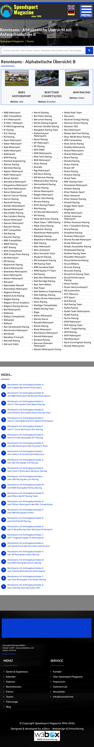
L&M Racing (18, 479)
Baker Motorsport (13, 143)
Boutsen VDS (71, 126)
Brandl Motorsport (73, 154)
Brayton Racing (72, 174)
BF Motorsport (41, 143)
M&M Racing (18, 488)
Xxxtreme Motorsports (34, 571)
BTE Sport (69, 297)
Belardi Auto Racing (14, 295)
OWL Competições (44, 504)
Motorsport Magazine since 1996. (21, 630)
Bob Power (39, 288)
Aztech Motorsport (32, 387)
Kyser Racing (40, 471)
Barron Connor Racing (15, 195)
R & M (14, 521)
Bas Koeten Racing (13, 213)
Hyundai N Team (40, 446)
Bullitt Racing (71, 314)
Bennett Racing (12, 340)
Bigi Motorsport (42, 170)
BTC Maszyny (71, 294)
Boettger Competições (45, 305)
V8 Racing (17, 554)
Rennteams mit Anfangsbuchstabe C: (25, 401)
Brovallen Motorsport (75, 257)
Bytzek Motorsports (74, 346)
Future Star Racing (33, 429)
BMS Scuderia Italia (44, 267)
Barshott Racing (12, 202)
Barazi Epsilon (11, 178)
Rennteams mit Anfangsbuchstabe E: (25, 418)
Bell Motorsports (12, 309)
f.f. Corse (16, 429)
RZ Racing (26, 521)
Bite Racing (40, 208)
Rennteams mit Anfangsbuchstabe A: (25, 384)
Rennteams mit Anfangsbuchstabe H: (25, 443)
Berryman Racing (43, 119)
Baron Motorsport (13, 192)
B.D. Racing (10, 133)
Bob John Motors (42, 284)
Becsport (8, 282)
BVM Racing (81, 92)
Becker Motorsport (13, 278)
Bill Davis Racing (42, 174)
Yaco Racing (18, 579)
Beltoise (8, 323)
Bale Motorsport (12, 147)
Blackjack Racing (42, 236)
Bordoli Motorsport (43, 336)
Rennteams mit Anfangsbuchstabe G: (25, 435)
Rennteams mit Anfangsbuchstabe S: (25, 526)
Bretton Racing (72, 188)
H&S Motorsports (20, 446)
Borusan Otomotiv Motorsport (43, 344)
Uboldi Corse (18, 546)
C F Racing (17, 404)
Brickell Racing (72, 202)
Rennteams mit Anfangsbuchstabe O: (25, 501)
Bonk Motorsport (42, 329)
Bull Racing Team (73, 304)
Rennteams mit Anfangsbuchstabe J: (25, 460)
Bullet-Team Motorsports (77, 311)
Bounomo (69, 116)
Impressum (59, 681)
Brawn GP (69, 168)
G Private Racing (20, 437)
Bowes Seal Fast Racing (76, 133)
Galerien (10, 681)
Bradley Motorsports (74, 147)
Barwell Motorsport (13, 209)
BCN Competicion (13, 251)
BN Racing (39, 274)
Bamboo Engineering (14, 161)
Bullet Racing (71, 308)
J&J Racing (17, 463)
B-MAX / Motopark (13, 123)
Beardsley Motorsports (15, 271)
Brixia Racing (71, 229)
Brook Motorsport (73, 243)
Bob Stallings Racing (44, 295)
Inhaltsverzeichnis (63, 696)
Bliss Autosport (42, 250)
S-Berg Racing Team (22, 529)
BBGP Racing (11, 244)
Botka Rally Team (73, 112)
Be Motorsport (11, 257)
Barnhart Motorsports (15, 188)
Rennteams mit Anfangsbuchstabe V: (25, 551)
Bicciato (38, 167)
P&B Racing (17, 512)
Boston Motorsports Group (47, 349)
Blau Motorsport (42, 246)
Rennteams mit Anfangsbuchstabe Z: (25, 585)
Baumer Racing (12, 237)
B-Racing (9, 130)
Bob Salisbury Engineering (47, 291)
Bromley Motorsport (74, 236)
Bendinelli (9, 333)
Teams (30, 41)
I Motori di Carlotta (21, 454)
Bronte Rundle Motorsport (77, 239)
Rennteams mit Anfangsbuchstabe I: (25, 451)
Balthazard (9, 154)
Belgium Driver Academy (16, 302)
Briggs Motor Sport (74, 206)
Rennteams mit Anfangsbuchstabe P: (25, 510)
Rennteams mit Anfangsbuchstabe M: (25, 484)
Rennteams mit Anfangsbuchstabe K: (25, 468)
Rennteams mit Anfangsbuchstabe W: (25, 560)
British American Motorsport (73, 217)
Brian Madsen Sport (74, 192)
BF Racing (39, 146)
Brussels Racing (72, 270)
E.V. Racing (17, 421)
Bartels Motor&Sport (14, 206)
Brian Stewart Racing (75, 199)
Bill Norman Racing (44, 177)
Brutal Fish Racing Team (77, 274)
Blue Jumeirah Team (44, 253)
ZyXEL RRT (35, 588)
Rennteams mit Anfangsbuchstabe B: (25, 393)
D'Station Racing (20, 412)
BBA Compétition (13, 240)
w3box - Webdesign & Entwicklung (62, 728)
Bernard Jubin (11, 344)
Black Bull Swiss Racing (46, 219)
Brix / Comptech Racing (76, 225)
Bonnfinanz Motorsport (46, 333)
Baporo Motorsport (13, 171)
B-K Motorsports (12, 119)
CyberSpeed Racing (35, 404)
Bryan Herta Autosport (76, 287)
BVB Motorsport (72, 321)
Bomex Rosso (41, 319)
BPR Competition (73, 140)
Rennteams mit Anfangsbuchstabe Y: (25, 576)
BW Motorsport (71, 339)
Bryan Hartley (71, 283)
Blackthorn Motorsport (45, 239)
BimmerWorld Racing (45, 184)
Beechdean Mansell (14, 285)
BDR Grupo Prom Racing (16, 254)
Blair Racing (40, 243)
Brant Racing (71, 157)
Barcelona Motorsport (15, 181)
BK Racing (39, 215)
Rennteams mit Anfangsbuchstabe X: (25, 568)
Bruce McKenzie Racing (76, 260)
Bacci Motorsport (12, 140)
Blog (8, 706)
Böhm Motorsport (43, 315)
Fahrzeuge (12, 701)
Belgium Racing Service (16, 306)
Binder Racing (41, 187)
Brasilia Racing (72, 161)
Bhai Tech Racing (43, 156)
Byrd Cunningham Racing (77, 342)
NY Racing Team (30, 496)
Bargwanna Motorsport (16, 185)
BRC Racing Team (73, 181)
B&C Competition (13, 116)
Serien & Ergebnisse (17, 671)
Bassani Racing (12, 226)
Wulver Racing (34, 563)
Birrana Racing (41, 201)
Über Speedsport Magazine (68, 676)
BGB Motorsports (43, 153)
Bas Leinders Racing (14, 216)
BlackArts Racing (43, 229)
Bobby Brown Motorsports (47, 298)
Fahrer (9, 691)
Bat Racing (9, 233)
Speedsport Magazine (12, 41)
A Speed (15, 387)
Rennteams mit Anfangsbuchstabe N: (25, 493)
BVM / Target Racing (75, 328)
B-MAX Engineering (14, 126)
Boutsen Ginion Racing (76, 123)
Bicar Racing (40, 163)
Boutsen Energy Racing (76, 119)
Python (30, 512)
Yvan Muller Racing (36, 579)
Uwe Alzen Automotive (39, 546)
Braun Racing (71, 164)
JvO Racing (32, 463)
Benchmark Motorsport (16, 330)
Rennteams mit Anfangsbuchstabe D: (25, 409)
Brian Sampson (72, 195)
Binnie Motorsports (44, 191)
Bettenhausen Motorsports (41, 134)
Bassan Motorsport (13, 223)
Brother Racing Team (75, 253)
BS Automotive (72, 290)
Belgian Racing (11, 299)
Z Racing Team (19, 588)
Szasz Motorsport (43, 529)
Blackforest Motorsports (46, 232)
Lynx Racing (33, 479)
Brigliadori (69, 209)
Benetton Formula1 (14, 337)
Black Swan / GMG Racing (47, 222)
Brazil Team (70, 178)
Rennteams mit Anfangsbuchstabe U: (25, 543)
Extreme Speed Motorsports (39, 421)
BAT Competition (12, 230)
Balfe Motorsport (12, 150)
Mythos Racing (34, 488)
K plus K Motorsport (21, 471)
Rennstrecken (13, 686)
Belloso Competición (14, 316)
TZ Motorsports (36, 538)
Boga (36, 312)
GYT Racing (37, 437)
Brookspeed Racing (74, 250)
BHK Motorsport (42, 160)
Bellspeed (9, 320)
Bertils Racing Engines (45, 123)
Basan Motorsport (13, 219)
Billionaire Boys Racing (45, 181)
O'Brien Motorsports (21, 504)
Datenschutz (60, 686)
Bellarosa (8, 313)
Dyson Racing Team (41, 412)
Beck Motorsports (13, 275)
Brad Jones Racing (74, 143)
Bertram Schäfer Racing (46, 126)
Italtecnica (39, 454)
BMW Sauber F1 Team (45, 270)
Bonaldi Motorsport (44, 322)
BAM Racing (10, 157)
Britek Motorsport (73, 213)
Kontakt (57, 671)
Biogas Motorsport (43, 194)
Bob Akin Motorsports (45, 277)
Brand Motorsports (74, 150)
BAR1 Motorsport (12, 174)
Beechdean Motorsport (15, 289)
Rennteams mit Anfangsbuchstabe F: (25, 426)
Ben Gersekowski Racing (16, 327)
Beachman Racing (13, 264)
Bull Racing (70, 301)
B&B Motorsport (12, 112)
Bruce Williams (71, 263)
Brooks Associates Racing (77, 246)
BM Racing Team (42, 263)
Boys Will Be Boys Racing (77, 136)
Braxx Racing (71, 171)
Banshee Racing (12, 168)
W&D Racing (17, 563)
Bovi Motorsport (72, 130)
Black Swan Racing (44, 225)
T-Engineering (18, 538)
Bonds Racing (41, 326)
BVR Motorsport (72, 335)
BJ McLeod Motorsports (46, 212)
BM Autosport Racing (45, 260)
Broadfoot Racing (73, 232)
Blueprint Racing (42, 257)
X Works (15, 571)
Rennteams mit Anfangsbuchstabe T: (25, 535)
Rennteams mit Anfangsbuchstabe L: (25, 476)
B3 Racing (9, 136)
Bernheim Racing (43, 116)
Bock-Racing (40, 301)
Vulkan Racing (32, 554)
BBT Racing (10, 247)
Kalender (11, 676)
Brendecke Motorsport (75, 185)
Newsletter (59, 691)
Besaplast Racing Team (46, 130)
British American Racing (76, 222)
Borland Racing (42, 340)
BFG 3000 (39, 149)
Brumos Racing (72, 267)
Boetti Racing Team (44, 308)
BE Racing (9, 261)
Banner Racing (11, 164)
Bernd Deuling (41, 112)
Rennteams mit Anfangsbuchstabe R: (25, 518)
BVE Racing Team (73, 325)
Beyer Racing (41, 139)
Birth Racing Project (44, 205)
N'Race (15, 496)
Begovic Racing (12, 292)
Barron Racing (11, 199)
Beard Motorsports (13, 268)
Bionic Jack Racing (44, 198)
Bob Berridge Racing (44, 281)
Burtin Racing (71, 318)
